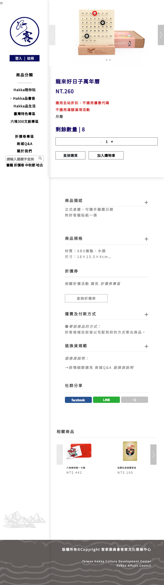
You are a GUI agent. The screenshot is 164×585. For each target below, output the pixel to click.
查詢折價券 (86, 298)
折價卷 (19, 165)
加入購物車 (106, 155)
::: (1, 2)
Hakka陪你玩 (24, 89)
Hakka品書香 (24, 98)
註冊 (30, 58)
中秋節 (30, 165)
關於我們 (24, 150)
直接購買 (70, 155)
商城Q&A (25, 143)
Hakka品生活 (24, 105)
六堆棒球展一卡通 (75, 467)
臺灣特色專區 (24, 113)
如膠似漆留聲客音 (126, 467)
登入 (18, 58)
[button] (103, 60)
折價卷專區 (24, 136)
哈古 (39, 165)
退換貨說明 (123, 367)
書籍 (9, 165)
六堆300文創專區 (24, 121)
